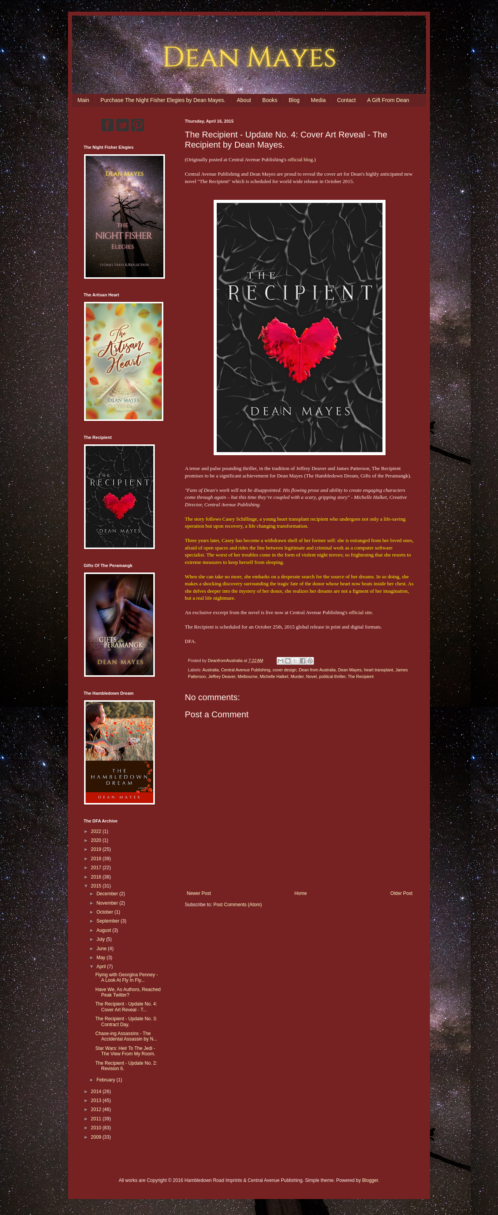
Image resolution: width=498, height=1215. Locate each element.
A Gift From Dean (388, 100)
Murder (297, 676)
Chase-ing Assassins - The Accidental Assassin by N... (126, 1036)
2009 (97, 1137)
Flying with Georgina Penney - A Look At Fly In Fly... (126, 977)
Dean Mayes (350, 669)
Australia (210, 669)
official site (360, 612)
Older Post (401, 893)
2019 (97, 849)
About (244, 100)
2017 (97, 867)
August (104, 930)
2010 (97, 1127)
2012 (97, 1109)
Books (269, 100)
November (107, 903)
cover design (284, 669)
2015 (97, 886)
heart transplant (378, 669)
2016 (97, 877)
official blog (300, 159)
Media (318, 100)
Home (301, 893)
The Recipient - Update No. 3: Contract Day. (126, 1021)
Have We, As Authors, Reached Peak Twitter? (128, 992)
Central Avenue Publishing (245, 669)
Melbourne (248, 676)
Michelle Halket (274, 676)
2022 (97, 831)
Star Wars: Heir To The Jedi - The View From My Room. (125, 1051)
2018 (97, 858)
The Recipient (361, 676)
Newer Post (199, 893)
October (105, 912)
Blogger (370, 1180)
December (107, 893)
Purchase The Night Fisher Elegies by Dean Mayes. (162, 100)
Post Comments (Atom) (237, 904)
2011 (97, 1119)
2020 (97, 840)
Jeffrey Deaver (221, 676)
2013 (97, 1100)
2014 (97, 1091)
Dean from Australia (317, 669)
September (108, 921)
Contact (346, 100)
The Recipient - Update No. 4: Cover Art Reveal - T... (126, 1006)
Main (83, 100)
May (101, 957)
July (101, 939)
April (101, 966)
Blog (294, 100)
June (102, 948)
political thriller (332, 676)
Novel (311, 676)
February (106, 1080)
